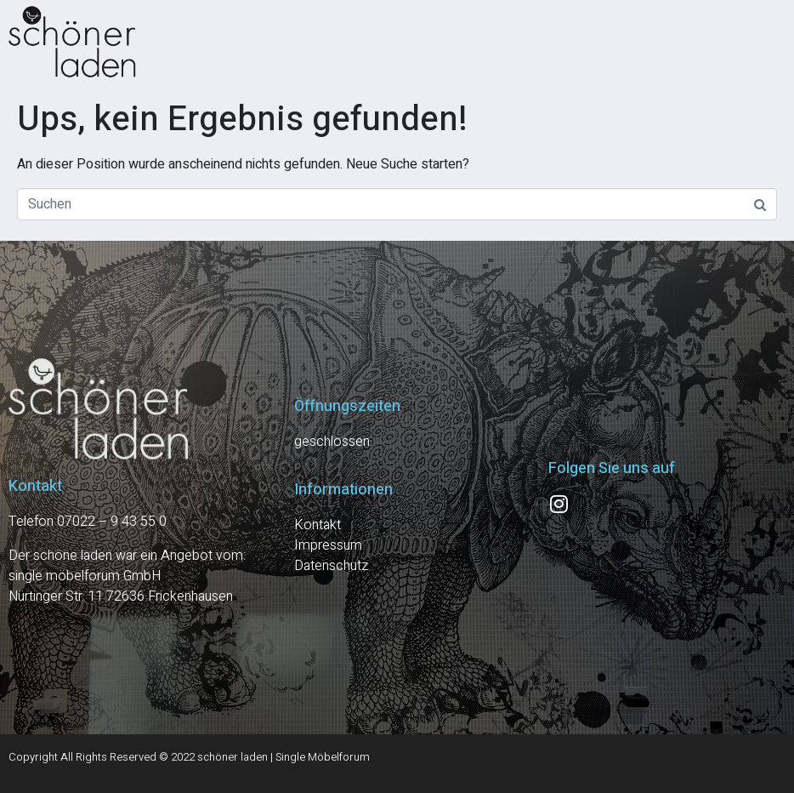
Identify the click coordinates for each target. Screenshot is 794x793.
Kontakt (317, 525)
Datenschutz (331, 566)
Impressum (328, 545)
